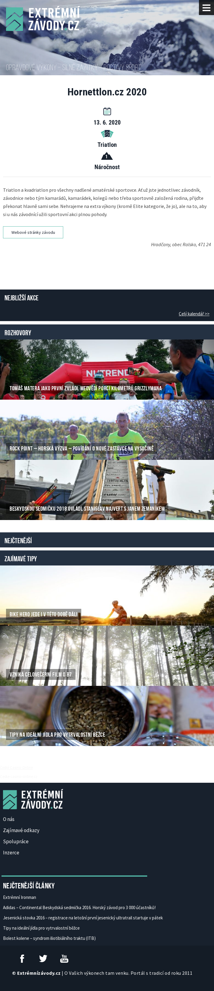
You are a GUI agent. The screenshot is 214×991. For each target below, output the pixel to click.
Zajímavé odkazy (21, 830)
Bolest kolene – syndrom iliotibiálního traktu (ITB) (49, 938)
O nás (8, 819)
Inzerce (11, 852)
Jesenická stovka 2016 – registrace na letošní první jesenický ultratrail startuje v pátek (83, 918)
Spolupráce (16, 841)
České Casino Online (16, 767)
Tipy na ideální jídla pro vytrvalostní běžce (41, 928)
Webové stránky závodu (33, 232)
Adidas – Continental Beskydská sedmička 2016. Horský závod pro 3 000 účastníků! (79, 907)
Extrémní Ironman (19, 897)
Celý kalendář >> (194, 314)
